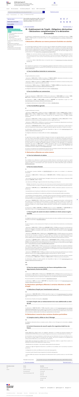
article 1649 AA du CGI (31, 332)
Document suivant (67, 26)
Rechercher (44, 12)
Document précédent (29, 26)
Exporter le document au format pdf (61, 19)
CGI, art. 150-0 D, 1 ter (42, 253)
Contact (8, 369)
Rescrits (33, 8)
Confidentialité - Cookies (33, 393)
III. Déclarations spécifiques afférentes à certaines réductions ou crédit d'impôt (15, 45)
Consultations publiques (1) (25, 8)
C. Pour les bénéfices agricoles (15, 39)
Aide (7, 367)
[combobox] (25, 12)
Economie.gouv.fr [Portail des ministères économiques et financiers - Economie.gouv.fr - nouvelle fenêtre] (43, 376)
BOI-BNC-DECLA (55, 103)
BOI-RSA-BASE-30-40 (30, 164)
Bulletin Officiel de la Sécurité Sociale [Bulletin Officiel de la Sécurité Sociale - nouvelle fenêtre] (46, 369)
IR (18, 14)
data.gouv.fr (67, 387)
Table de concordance (27, 369)
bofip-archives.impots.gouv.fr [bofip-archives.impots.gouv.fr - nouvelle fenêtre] (28, 373)
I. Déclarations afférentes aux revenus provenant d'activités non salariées (15, 31)
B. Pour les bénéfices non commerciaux (14, 36)
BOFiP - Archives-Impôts (40, 8)
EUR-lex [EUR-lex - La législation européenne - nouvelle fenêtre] (41, 374)
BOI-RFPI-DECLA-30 (48, 171)
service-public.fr (50, 387)
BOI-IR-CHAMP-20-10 (30, 68)
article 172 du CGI (47, 65)
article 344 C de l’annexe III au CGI (34, 341)
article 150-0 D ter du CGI (34, 243)
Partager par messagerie (70, 22)
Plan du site (26, 393)
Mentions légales (19, 393)
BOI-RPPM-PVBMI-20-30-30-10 (48, 243)
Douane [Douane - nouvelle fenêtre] (41, 373)
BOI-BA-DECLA (54, 132)
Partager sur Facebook (61, 22)
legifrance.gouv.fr (59, 387)
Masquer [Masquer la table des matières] (10, 27)
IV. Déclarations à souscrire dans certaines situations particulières (14, 48)
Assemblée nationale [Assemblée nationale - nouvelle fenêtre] (43, 367)
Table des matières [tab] (10, 19)
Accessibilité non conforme (11, 393)
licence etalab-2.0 (29, 395)
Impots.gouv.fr (42, 378)
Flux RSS (24, 367)
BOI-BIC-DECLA (54, 88)
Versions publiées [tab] (10, 24)
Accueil (8, 8)
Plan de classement (14, 14)
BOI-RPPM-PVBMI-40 (41, 219)
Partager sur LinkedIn (67, 22)
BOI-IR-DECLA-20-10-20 (52, 278)
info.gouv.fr (42, 387)
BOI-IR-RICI (45, 299)
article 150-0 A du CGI (53, 228)
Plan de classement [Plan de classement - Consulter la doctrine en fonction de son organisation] (14, 8)
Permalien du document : (28, 359)
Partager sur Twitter (64, 22)
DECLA (22, 14)
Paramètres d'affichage (44, 393)
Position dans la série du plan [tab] (12, 21)
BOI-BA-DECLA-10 (47, 146)
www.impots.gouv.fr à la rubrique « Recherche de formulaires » (40, 86)
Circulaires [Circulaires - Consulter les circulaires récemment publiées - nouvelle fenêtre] (42, 371)
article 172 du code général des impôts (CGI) (45, 51)
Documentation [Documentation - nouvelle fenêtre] (25, 371)
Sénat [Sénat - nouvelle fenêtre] (41, 380)
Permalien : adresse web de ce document (67, 19)
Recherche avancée (54, 12)
